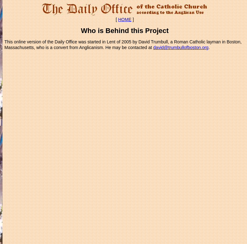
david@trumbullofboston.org (180, 47)
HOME (124, 19)
